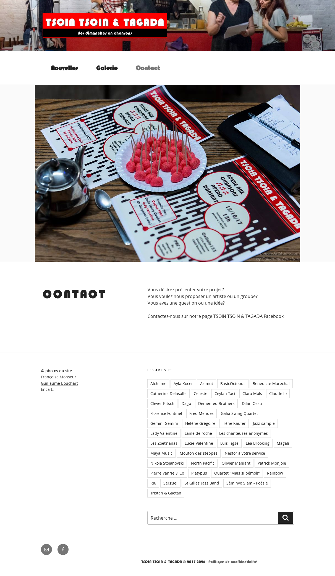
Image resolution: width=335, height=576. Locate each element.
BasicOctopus (232, 383)
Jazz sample (264, 423)
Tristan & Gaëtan (165, 493)
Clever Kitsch (162, 403)
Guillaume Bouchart (59, 383)
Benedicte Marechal (271, 383)
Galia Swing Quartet (239, 413)
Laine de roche (198, 433)
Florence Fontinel (166, 413)
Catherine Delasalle (168, 393)
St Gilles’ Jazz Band (202, 483)
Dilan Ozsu (252, 403)
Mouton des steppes (199, 453)
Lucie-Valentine (199, 443)
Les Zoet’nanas (163, 443)
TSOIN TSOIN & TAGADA (105, 22)
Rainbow (275, 473)
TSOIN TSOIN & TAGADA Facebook (248, 316)
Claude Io (278, 393)
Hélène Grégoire (200, 423)
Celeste (200, 393)
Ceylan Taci (224, 393)
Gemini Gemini (164, 423)
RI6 (153, 483)
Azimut (206, 383)
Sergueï (170, 483)
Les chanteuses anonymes (243, 433)
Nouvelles (64, 68)
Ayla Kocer (183, 383)
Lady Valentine (163, 433)
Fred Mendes (201, 413)
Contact (148, 68)
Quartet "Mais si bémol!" (237, 473)
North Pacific (202, 463)
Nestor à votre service (245, 453)
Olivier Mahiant (236, 463)
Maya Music (161, 453)
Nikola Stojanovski (167, 463)
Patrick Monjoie (272, 463)
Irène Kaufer (234, 423)
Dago (186, 403)
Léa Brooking (257, 443)
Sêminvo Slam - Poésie (247, 483)
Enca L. (47, 389)
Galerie (106, 68)
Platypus (199, 473)
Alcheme (158, 383)
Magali (283, 443)
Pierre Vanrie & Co (167, 473)
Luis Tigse (229, 443)
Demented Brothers (216, 403)
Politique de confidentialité (232, 561)
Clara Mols (252, 393)
